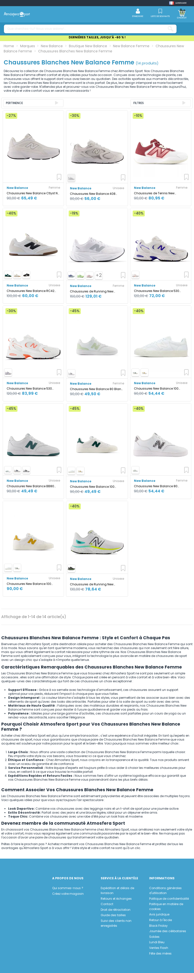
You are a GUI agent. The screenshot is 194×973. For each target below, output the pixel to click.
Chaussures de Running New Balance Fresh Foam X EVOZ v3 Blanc (93, 584)
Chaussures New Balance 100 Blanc (156, 388)
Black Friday (158, 926)
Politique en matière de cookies (166, 906)
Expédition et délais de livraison (117, 890)
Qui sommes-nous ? (67, 888)
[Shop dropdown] (178, 3)
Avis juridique (159, 914)
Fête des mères (160, 953)
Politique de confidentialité (169, 899)
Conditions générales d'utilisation (165, 890)
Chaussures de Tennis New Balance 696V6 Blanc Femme (156, 193)
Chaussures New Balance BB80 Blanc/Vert (30, 486)
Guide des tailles (113, 915)
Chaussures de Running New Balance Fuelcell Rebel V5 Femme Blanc (95, 291)
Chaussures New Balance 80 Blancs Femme (156, 486)
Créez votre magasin (68, 894)
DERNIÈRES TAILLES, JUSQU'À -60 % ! (97, 37)
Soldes (154, 937)
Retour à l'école (160, 920)
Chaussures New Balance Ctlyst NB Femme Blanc (33, 193)
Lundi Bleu (156, 942)
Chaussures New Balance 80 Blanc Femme (96, 389)
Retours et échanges (116, 899)
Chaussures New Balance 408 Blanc (92, 194)
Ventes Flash (158, 948)
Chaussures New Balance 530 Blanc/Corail (29, 388)
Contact (107, 904)
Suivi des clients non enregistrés (116, 923)
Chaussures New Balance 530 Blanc (156, 291)
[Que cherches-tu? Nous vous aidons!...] (170, 28)
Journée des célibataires (167, 931)
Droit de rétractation (115, 910)
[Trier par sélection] (33, 103)
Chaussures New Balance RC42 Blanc (30, 291)
